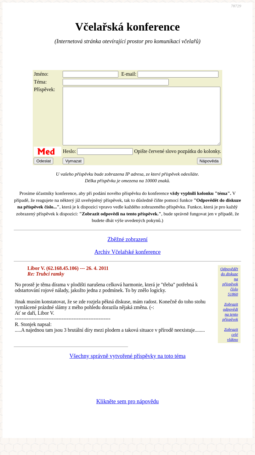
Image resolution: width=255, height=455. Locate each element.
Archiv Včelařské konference (127, 263)
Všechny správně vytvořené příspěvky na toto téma (128, 367)
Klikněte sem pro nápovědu (127, 413)
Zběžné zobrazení (127, 251)
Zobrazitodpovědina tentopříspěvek (230, 323)
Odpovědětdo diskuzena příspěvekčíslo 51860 (229, 293)
